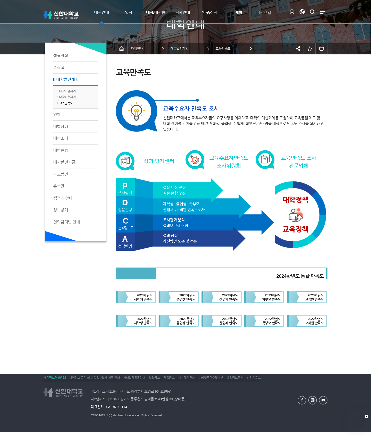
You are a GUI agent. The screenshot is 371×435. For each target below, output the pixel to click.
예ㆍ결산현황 (204, 380)
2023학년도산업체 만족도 (228, 297)
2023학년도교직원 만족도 (314, 297)
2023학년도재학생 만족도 (143, 297)
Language (302, 12)
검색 (312, 12)
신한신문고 (282, 380)
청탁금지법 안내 (66, 222)
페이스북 (302, 399)
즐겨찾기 (310, 48)
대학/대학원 (155, 12)
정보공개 (60, 210)
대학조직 (60, 138)
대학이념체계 (67, 91)
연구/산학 (209, 12)
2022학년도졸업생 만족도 (186, 321)
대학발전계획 (67, 79)
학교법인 (60, 174)
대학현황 (60, 150)
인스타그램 (312, 399)
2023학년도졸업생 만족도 (186, 297)
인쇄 (321, 48)
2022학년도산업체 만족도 (228, 321)
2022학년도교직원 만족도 (314, 321)
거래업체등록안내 (141, 380)
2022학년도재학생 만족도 (143, 321)
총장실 (58, 67)
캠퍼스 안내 (63, 198)
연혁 (57, 114)
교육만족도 (66, 103)
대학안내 (101, 12)
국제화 (236, 12)
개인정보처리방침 (54, 380)
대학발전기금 (64, 162)
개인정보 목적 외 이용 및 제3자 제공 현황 (98, 380)
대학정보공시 (260, 380)
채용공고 (183, 380)
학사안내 (182, 12)
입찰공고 (164, 380)
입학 (128, 12)
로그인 (292, 12)
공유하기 (298, 48)
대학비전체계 (67, 97)
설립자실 (60, 55)
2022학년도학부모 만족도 (271, 321)
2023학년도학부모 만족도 (271, 297)
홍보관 (58, 186)
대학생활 (263, 12)
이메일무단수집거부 (232, 380)
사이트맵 (322, 12)
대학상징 (60, 126)
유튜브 (323, 399)
